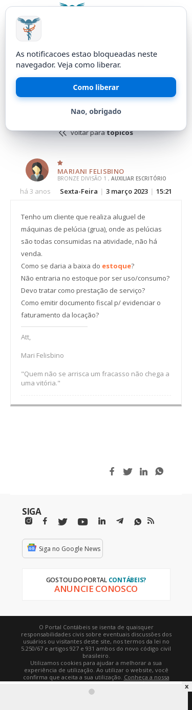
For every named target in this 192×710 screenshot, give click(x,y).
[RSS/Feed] (150, 520)
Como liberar (96, 87)
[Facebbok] (45, 521)
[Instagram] (28, 521)
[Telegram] (119, 522)
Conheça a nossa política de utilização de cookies (110, 680)
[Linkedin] (102, 521)
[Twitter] (62, 522)
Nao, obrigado (96, 111)
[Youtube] (83, 522)
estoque (116, 265)
